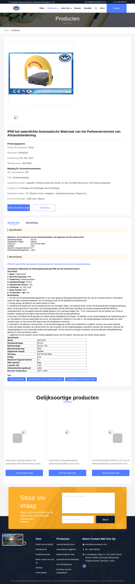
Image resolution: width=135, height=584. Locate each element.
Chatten (116, 8)
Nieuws (77, 8)
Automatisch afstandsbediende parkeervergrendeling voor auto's (64, 462)
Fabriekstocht (41, 549)
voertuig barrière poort (65, 544)
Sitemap (39, 568)
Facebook (84, 566)
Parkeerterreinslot (16, 379)
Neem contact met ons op (45, 561)
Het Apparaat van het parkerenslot (81, 379)
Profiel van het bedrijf (44, 544)
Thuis (41, 8)
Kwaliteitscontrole (43, 554)
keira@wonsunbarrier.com (95, 2)
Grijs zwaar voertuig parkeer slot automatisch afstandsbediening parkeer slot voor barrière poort (24, 462)
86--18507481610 (119, 2)
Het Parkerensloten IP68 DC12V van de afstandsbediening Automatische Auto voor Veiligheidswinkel (110, 462)
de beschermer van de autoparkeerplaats (45, 379)
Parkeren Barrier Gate (65, 554)
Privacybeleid (41, 573)
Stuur (105, 519)
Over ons (66, 8)
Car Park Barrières (64, 564)
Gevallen (88, 8)
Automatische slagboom (66, 549)
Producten (52, 8)
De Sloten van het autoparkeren (63, 571)
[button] (17, 438)
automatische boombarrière (67, 559)
